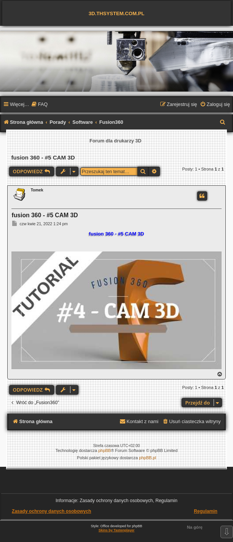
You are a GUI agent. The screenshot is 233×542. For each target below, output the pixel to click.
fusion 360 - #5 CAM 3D (43, 157)
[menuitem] (39, 105)
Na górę (195, 527)
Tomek (36, 190)
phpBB (104, 450)
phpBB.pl (147, 457)
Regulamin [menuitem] (205, 511)
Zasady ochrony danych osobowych (51, 511)
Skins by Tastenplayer (116, 530)
